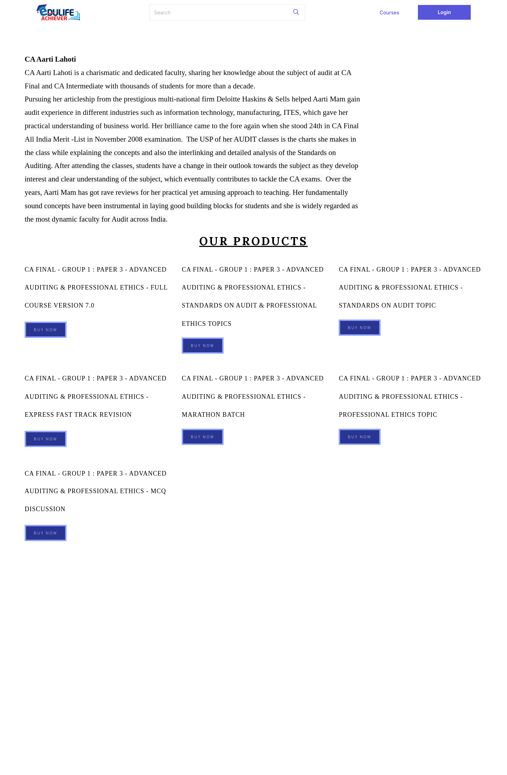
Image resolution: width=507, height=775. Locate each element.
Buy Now (45, 326)
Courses (389, 13)
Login (444, 12)
